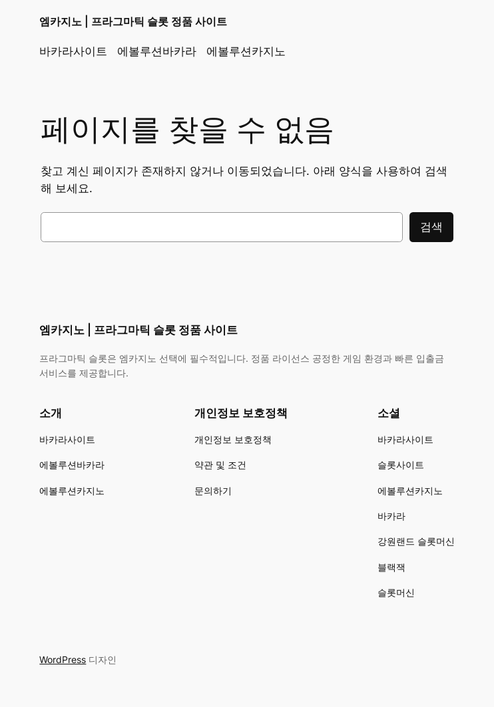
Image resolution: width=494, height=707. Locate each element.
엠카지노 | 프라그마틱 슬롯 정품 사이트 (133, 21)
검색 (431, 226)
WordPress (62, 659)
